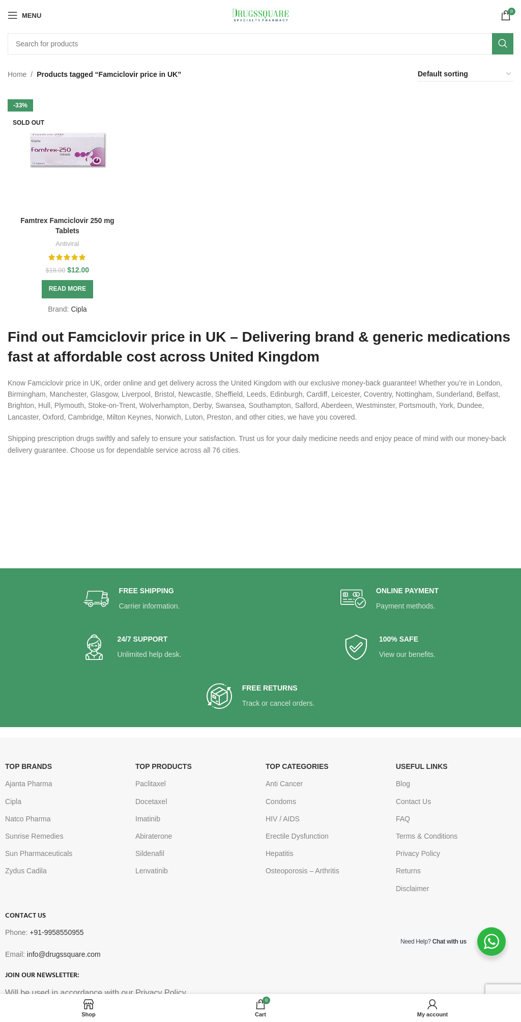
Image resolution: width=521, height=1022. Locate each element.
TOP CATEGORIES (297, 766)
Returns (408, 871)
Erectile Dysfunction (297, 836)
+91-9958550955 (56, 932)
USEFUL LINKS (422, 766)
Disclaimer (412, 889)
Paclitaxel (150, 784)
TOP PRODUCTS (163, 766)
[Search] (260, 43)
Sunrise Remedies (34, 836)
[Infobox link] (131, 599)
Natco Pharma (27, 819)
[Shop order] (465, 74)
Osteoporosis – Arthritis (302, 871)
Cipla (78, 308)
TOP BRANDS (28, 766)
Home (17, 74)
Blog (403, 784)
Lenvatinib (151, 871)
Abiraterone (153, 836)
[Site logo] (260, 15)
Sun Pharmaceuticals (38, 853)
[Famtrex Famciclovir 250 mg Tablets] (67, 151)
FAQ (403, 819)
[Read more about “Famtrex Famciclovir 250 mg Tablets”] (67, 288)
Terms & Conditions (426, 836)
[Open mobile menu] (24, 15)
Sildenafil (149, 853)
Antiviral (67, 242)
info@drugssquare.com (64, 954)
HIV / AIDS (283, 819)
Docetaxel (151, 801)
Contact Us (413, 801)
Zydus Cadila (26, 871)
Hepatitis (279, 853)
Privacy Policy (418, 853)
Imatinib (147, 819)
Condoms (281, 801)
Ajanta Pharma (28, 784)
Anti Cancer (284, 784)
